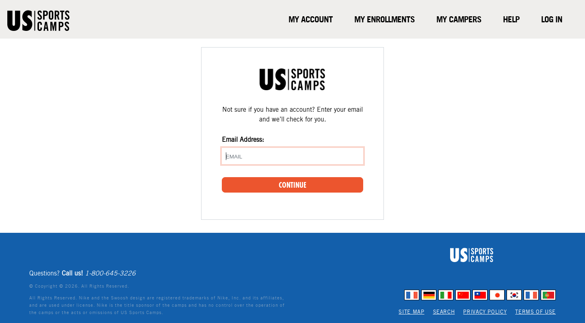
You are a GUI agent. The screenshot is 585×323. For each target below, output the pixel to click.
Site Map (411, 312)
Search (444, 312)
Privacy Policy (485, 312)
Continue (292, 185)
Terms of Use (535, 312)
